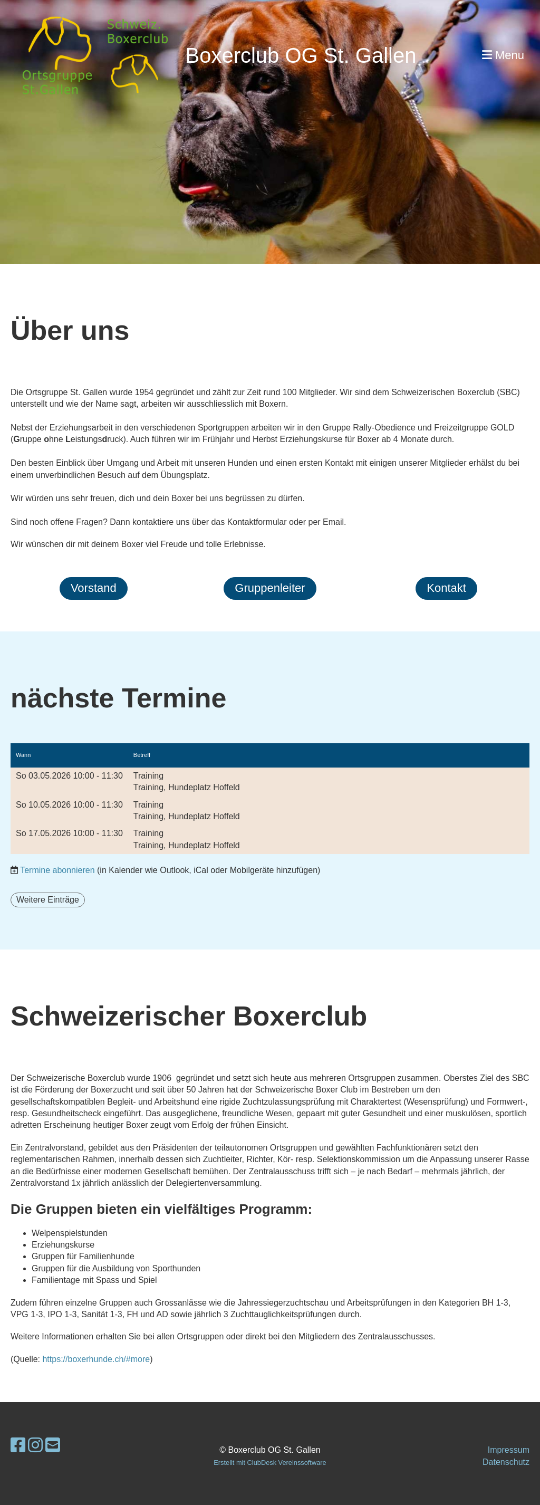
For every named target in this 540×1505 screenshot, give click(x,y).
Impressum (508, 1449)
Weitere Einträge (47, 899)
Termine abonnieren (57, 870)
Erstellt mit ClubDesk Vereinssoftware (270, 1462)
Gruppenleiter (270, 588)
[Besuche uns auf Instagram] (35, 1445)
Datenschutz (506, 1462)
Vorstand (94, 588)
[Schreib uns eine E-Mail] (52, 1445)
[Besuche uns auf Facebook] (18, 1445)
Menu (503, 55)
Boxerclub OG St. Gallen (300, 55)
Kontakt (446, 588)
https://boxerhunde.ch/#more (96, 1359)
